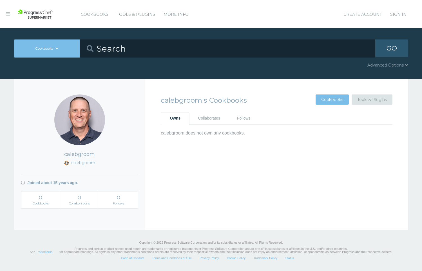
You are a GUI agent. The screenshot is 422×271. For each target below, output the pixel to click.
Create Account (362, 14)
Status (289, 258)
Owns (175, 118)
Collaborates (209, 118)
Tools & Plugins (136, 14)
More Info (176, 14)
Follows (243, 118)
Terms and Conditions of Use (172, 258)
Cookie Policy (236, 258)
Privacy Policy (209, 258)
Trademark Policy (265, 258)
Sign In (398, 14)
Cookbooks (94, 14)
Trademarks (44, 252)
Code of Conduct (132, 258)
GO (391, 48)
